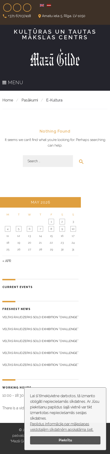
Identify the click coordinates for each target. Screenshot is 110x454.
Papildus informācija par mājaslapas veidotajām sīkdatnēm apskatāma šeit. (61, 427)
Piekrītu (65, 440)
